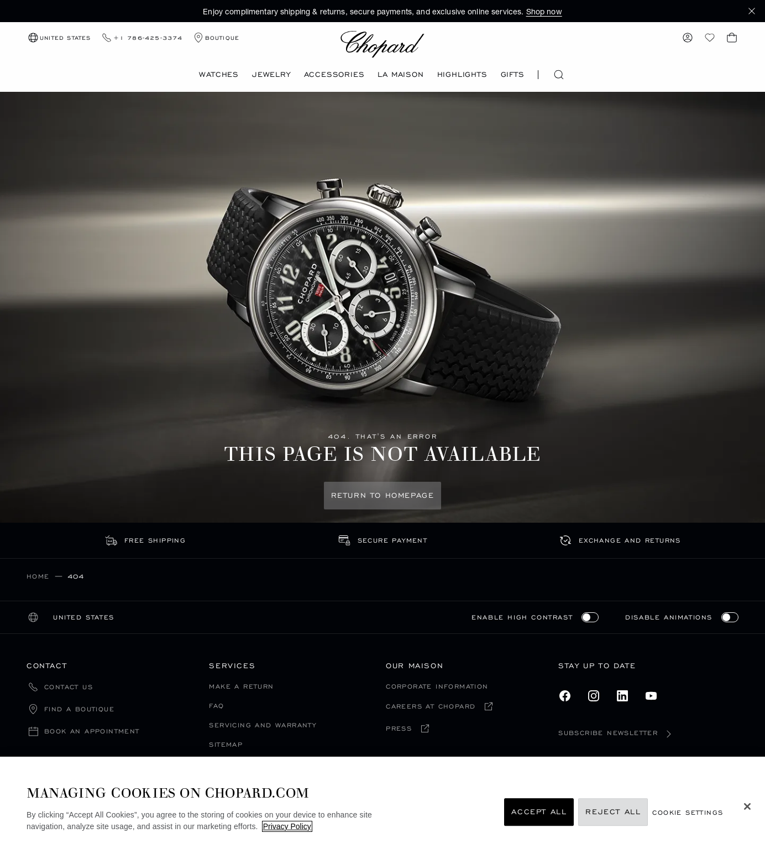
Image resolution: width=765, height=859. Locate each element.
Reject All (613, 812)
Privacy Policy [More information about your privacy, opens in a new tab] (287, 826)
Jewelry (271, 74)
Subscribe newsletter (616, 732)
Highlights (462, 74)
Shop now (544, 11)
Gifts (513, 74)
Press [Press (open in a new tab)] (399, 729)
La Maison (400, 74)
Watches (219, 74)
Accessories (334, 74)
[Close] (747, 806)
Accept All (539, 812)
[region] (382, 808)
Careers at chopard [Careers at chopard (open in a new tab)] (430, 706)
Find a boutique (79, 709)
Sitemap (226, 744)
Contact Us (68, 687)
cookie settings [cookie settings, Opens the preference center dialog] (687, 812)
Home (38, 576)
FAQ (216, 705)
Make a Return (241, 686)
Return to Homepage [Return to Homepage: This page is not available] (382, 495)
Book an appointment (92, 731)
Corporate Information (437, 686)
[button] (751, 11)
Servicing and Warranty (262, 725)
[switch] (590, 617)
